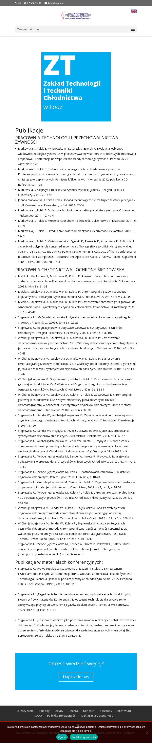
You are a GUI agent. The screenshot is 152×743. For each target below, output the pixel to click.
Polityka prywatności (61, 715)
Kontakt (89, 711)
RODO (38, 715)
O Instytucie (25, 711)
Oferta (73, 711)
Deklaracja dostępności (97, 715)
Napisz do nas (76, 676)
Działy (59, 711)
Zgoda (62, 737)
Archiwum (124, 711)
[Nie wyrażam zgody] (147, 732)
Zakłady (44, 711)
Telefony (106, 711)
